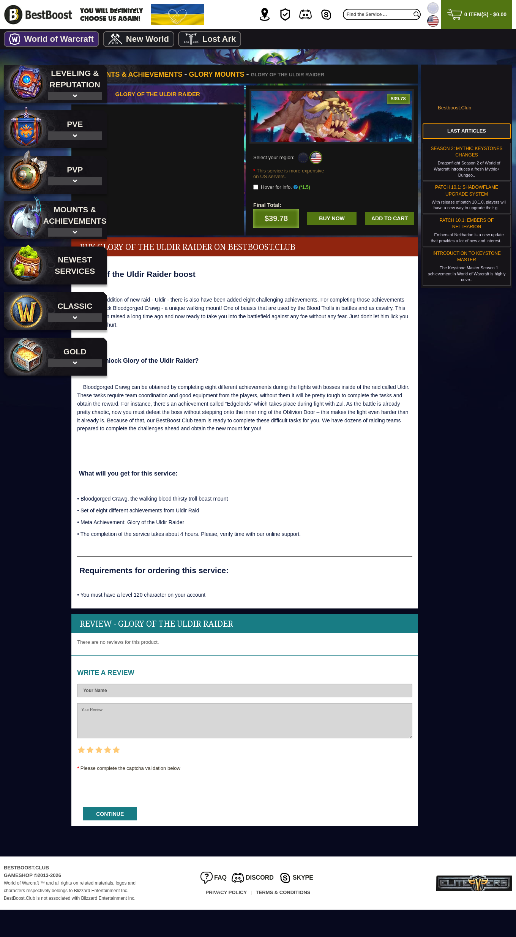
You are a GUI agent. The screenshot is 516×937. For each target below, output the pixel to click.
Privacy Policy (226, 920)
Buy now (389, 218)
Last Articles (466, 131)
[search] (417, 14)
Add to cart (298, 240)
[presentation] (175, 814)
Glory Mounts (256, 74)
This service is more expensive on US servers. (301, 173)
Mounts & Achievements (176, 74)
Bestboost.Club (454, 108)
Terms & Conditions (283, 920)
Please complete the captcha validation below (171, 795)
